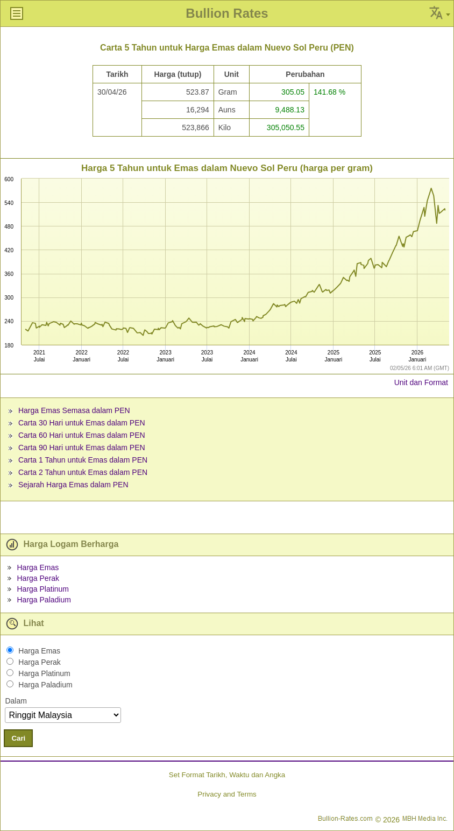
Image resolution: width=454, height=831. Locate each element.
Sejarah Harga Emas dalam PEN (73, 484)
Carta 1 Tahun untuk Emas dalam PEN (82, 460)
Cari (18, 738)
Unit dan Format (421, 382)
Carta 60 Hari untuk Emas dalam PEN (81, 435)
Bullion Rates (227, 13)
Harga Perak (38, 578)
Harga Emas (38, 567)
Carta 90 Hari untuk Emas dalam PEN (81, 447)
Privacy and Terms (226, 794)
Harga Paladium (43, 599)
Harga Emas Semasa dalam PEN (74, 410)
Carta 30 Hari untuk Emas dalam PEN (81, 422)
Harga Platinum (43, 589)
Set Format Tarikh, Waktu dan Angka (227, 775)
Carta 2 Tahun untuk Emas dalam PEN (82, 472)
